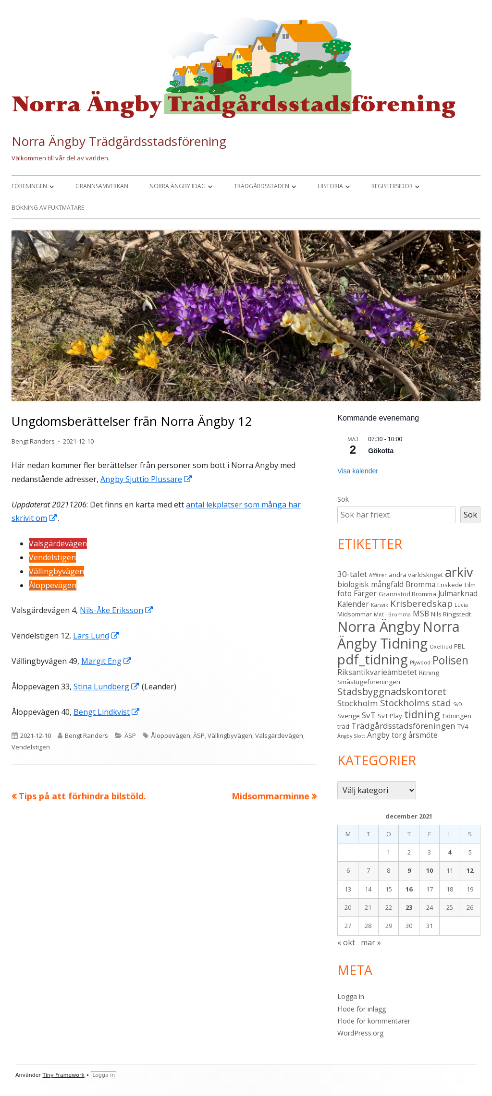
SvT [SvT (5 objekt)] (369, 715)
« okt (346, 942)
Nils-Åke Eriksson (117, 610)
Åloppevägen (170, 735)
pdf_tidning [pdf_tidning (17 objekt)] (372, 659)
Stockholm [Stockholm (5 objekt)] (357, 703)
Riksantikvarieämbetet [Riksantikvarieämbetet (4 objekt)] (377, 672)
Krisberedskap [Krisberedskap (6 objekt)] (421, 603)
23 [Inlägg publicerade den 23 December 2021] (409, 907)
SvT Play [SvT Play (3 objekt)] (390, 715)
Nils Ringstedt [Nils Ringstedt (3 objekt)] (451, 614)
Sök (343, 499)
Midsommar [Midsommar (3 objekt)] (354, 614)
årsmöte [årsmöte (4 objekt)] (423, 735)
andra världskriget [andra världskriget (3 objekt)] (416, 574)
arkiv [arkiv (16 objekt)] (459, 572)
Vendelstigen (31, 747)
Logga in (350, 996)
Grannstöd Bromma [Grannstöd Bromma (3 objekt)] (407, 594)
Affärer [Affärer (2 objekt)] (378, 575)
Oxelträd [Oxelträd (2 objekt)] (441, 646)
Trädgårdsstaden (261, 186)
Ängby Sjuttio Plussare (146, 479)
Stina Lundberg (107, 686)
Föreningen (29, 186)
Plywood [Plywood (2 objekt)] (420, 662)
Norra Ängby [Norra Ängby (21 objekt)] (378, 626)
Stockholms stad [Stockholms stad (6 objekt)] (415, 703)
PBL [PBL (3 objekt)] (459, 646)
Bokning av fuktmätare (48, 208)
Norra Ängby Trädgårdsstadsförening (119, 141)
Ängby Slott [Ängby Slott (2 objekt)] (351, 736)
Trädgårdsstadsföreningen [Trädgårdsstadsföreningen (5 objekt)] (403, 725)
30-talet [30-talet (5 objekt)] (352, 573)
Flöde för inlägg (361, 1008)
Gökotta (381, 451)
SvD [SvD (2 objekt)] (457, 704)
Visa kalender (357, 471)
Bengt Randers (33, 441)
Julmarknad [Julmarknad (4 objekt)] (458, 593)
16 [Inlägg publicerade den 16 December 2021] (409, 889)
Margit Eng (106, 661)
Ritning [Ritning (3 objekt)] (429, 672)
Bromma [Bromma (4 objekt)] (420, 584)
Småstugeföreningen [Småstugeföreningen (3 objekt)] (368, 681)
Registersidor (392, 186)
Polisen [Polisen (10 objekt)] (450, 660)
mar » (371, 942)
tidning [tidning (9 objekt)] (422, 714)
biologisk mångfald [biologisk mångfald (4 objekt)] (370, 584)
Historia (330, 186)
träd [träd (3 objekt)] (343, 726)
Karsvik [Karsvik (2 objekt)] (379, 605)
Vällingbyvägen (230, 735)
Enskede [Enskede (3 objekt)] (450, 584)
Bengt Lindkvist (107, 712)
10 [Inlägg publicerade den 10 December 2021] (429, 870)
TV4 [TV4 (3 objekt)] (462, 726)
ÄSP (130, 735)
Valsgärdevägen (279, 735)
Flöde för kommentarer (373, 1020)
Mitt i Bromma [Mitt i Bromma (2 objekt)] (392, 614)
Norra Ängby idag (177, 186)
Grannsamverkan (101, 186)
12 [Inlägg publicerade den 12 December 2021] (470, 870)
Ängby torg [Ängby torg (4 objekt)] (386, 735)
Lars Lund (96, 635)
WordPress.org (360, 1032)
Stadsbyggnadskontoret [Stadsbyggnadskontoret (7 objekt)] (391, 691)
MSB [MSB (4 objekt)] (421, 613)
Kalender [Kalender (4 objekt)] (353, 604)
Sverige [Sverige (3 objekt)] (348, 715)
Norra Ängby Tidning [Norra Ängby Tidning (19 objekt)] (398, 634)
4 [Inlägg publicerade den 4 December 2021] (449, 852)
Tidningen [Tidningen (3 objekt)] (456, 715)
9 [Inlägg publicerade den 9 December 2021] (409, 870)
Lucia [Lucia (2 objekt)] (461, 605)
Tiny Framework (64, 1075)
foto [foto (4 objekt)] (344, 593)
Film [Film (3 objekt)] (470, 584)
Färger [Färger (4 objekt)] (365, 593)
